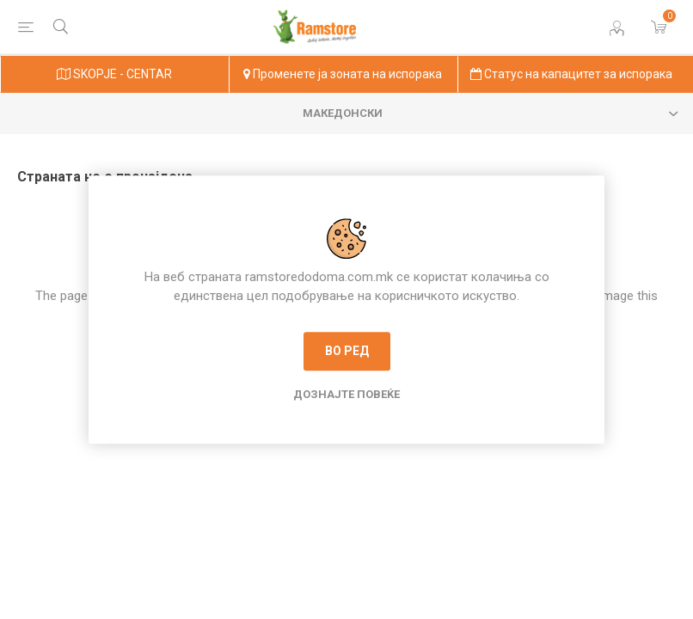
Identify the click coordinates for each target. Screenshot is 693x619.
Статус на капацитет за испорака (571, 74)
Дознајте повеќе (346, 394)
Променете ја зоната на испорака (342, 74)
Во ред (347, 351)
